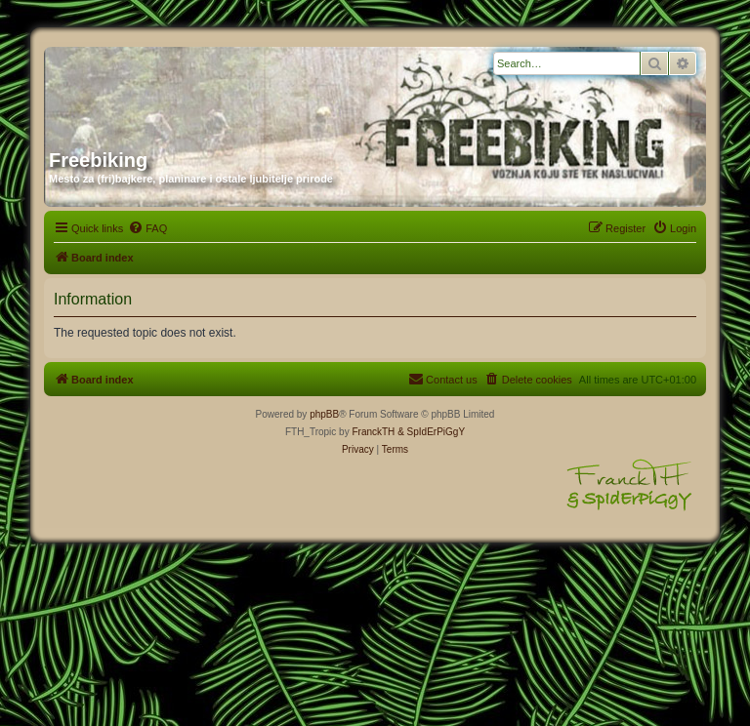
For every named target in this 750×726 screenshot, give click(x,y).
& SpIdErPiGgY (431, 431)
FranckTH (373, 431)
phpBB (324, 414)
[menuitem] (147, 228)
